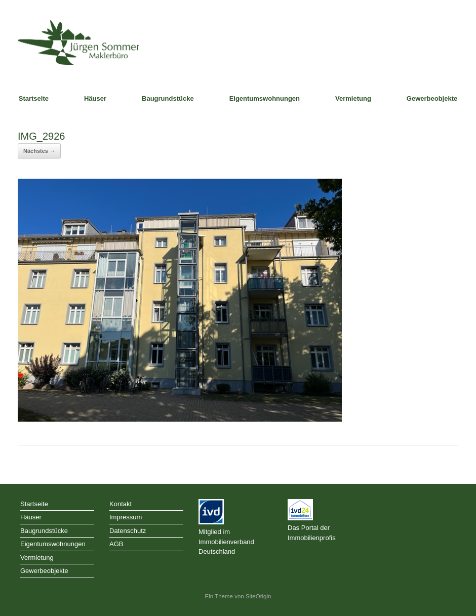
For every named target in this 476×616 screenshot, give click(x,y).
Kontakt (120, 504)
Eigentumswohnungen (264, 98)
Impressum (125, 517)
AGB (116, 544)
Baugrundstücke (168, 98)
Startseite (34, 98)
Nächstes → (39, 151)
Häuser (95, 98)
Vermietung (353, 98)
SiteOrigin (258, 596)
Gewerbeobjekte (432, 98)
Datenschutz (127, 531)
